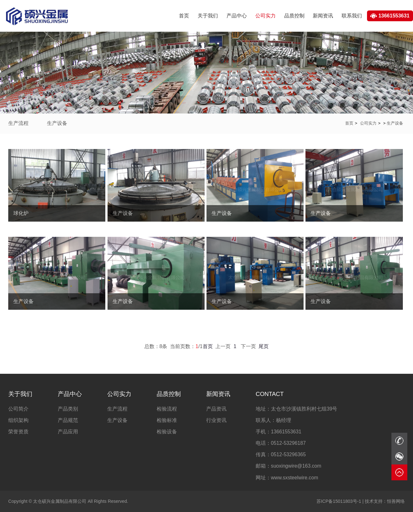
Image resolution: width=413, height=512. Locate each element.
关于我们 (208, 15)
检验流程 (167, 409)
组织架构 (18, 420)
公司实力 (265, 15)
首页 (184, 15)
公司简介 (18, 409)
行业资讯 (216, 420)
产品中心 (236, 15)
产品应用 (68, 431)
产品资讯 (216, 409)
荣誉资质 (18, 431)
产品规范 (68, 420)
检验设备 (167, 431)
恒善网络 (385, 501)
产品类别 (68, 409)
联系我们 (352, 15)
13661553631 (394, 15)
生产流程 (18, 123)
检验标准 (167, 420)
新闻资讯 (323, 15)
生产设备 (57, 123)
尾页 (264, 346)
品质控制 (294, 15)
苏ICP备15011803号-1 (339, 501)
